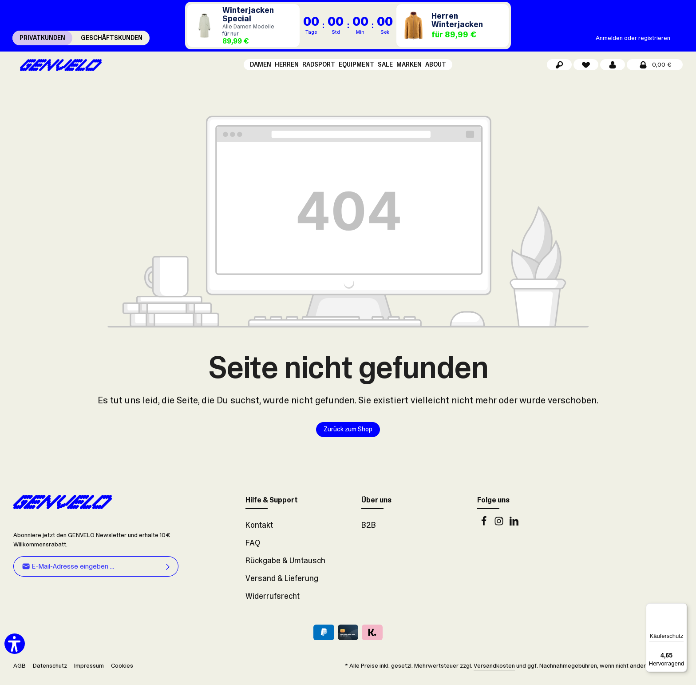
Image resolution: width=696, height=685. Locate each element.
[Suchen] (559, 67)
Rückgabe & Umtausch (285, 567)
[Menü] (681, 608)
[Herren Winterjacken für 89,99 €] (452, 25)
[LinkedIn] (514, 529)
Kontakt (259, 531)
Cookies (122, 672)
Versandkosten (494, 672)
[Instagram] (500, 529)
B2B (368, 531)
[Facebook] (484, 529)
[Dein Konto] (612, 67)
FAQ (252, 549)
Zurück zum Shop (348, 435)
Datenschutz (50, 672)
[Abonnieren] (168, 572)
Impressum (89, 672)
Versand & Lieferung (281, 584)
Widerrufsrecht (272, 602)
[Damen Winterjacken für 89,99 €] (243, 25)
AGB (19, 672)
